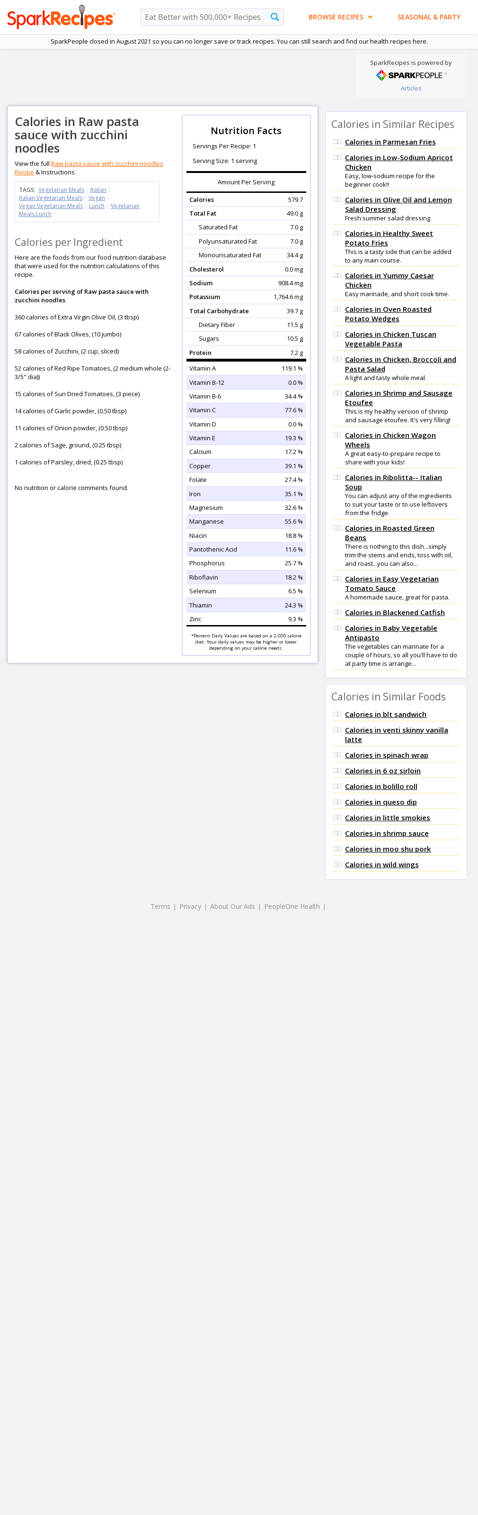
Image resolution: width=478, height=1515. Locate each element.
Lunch (97, 206)
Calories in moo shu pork (388, 848)
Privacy (190, 906)
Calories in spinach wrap (386, 755)
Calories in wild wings (382, 864)
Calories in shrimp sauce (387, 833)
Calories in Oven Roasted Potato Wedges (388, 313)
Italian (98, 190)
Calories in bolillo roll (381, 786)
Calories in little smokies (387, 817)
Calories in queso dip (381, 802)
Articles (411, 88)
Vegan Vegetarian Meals (51, 206)
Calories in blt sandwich (385, 714)
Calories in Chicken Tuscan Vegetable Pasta (390, 338)
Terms (160, 906)
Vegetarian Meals (61, 190)
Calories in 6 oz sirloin (383, 770)
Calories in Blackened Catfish (395, 612)
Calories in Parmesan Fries (390, 141)
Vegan (97, 198)
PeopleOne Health (292, 906)
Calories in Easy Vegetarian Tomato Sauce (392, 583)
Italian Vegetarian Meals (50, 198)
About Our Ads (232, 906)
